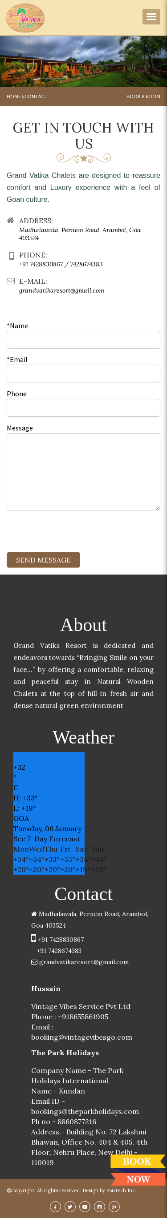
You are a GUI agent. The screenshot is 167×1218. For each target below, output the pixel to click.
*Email (17, 359)
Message (20, 428)
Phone (17, 394)
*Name (17, 326)
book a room (143, 96)
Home (14, 96)
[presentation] (74, 534)
